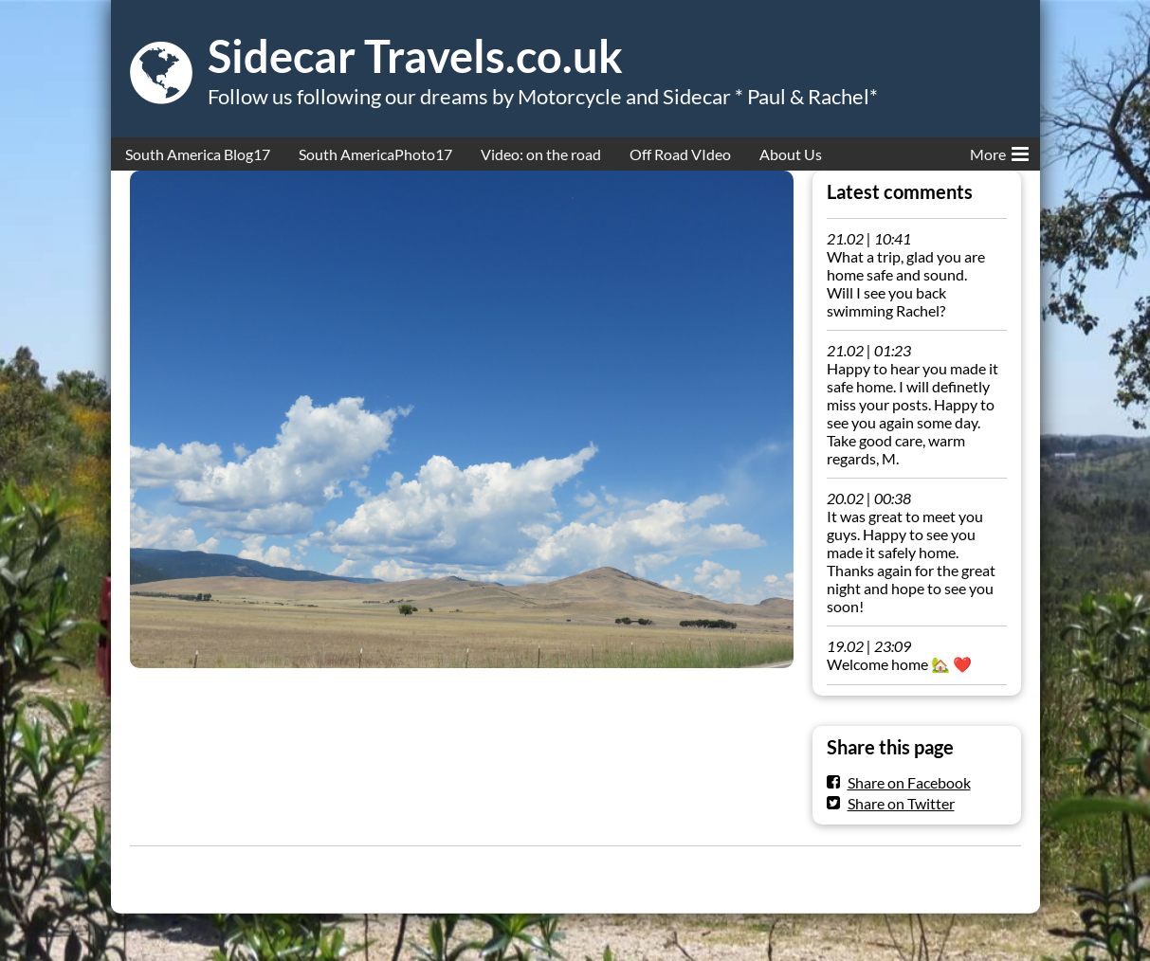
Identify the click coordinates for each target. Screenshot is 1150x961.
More (999, 150)
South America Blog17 (197, 154)
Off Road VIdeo (680, 154)
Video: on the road (541, 154)
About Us (790, 154)
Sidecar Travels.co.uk (415, 55)
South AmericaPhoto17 (375, 154)
